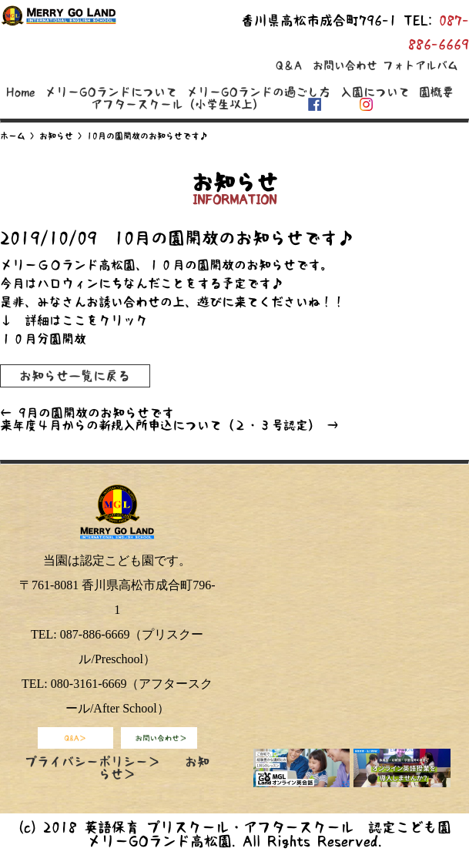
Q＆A (289, 65)
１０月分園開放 (43, 339)
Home (20, 92)
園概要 (436, 92)
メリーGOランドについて (111, 92)
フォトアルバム (420, 65)
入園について (375, 92)
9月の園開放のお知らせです (87, 413)
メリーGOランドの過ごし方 (258, 92)
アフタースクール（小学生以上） (177, 104)
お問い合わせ (345, 65)
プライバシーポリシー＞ (92, 762)
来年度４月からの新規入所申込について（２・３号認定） (169, 425)
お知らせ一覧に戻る (74, 376)
